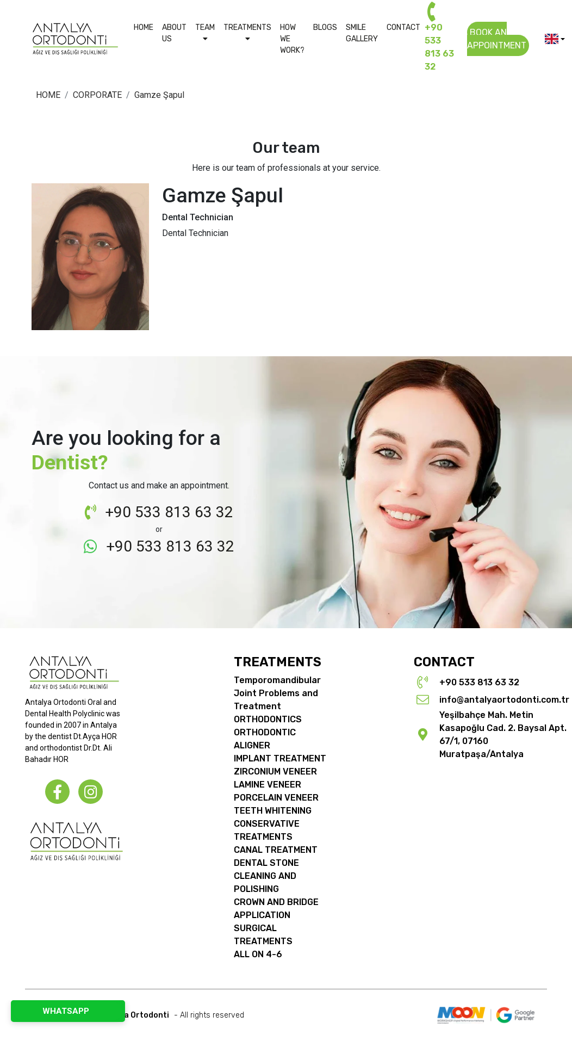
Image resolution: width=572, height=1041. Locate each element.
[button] (555, 39)
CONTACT (403, 27)
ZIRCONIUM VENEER (275, 771)
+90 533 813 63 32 (439, 40)
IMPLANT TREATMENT (280, 758)
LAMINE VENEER (267, 784)
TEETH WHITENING (273, 810)
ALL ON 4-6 (258, 954)
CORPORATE (97, 95)
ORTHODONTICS (268, 719)
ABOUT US (174, 33)
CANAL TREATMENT (276, 850)
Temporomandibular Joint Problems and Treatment (277, 693)
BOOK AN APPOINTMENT (496, 39)
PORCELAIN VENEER (276, 797)
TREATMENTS (247, 32)
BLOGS (325, 27)
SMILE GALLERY (362, 33)
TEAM (205, 32)
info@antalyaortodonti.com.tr (504, 700)
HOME (143, 27)
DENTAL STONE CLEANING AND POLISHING (266, 876)
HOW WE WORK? (292, 39)
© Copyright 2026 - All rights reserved (138, 1015)
